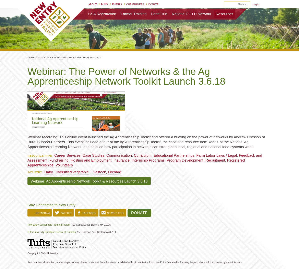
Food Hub (159, 14)
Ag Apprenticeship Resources (78, 57)
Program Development (185, 160)
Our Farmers (135, 4)
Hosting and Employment (91, 160)
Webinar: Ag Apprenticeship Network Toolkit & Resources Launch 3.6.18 (89, 181)
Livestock (98, 172)
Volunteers (64, 165)
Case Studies (93, 155)
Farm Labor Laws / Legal (216, 155)
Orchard (114, 172)
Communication (119, 155)
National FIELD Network (191, 14)
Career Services (67, 155)
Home (31, 57)
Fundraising (59, 160)
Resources (224, 14)
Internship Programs (148, 160)
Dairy (48, 172)
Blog (104, 4)
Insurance (121, 160)
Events (117, 4)
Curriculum (143, 155)
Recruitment (215, 160)
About (92, 4)
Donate (153, 4)
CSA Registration (102, 14)
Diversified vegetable (72, 172)
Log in (256, 4)
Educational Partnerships (174, 155)
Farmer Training (134, 14)
